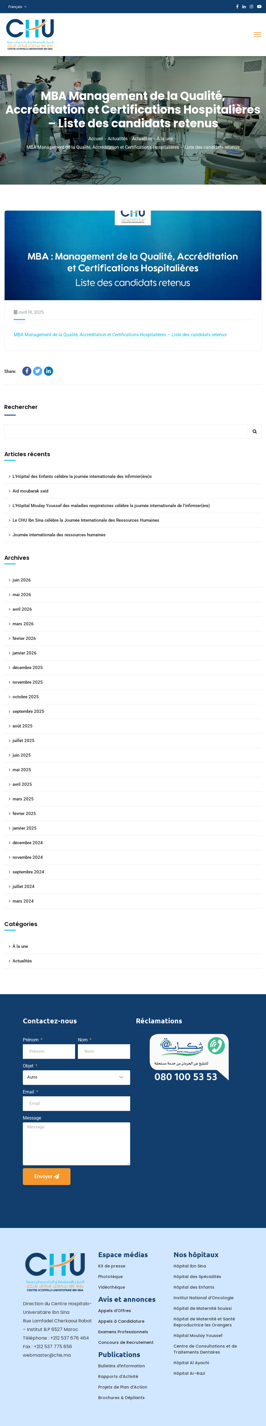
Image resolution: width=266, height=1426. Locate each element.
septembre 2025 (28, 711)
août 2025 (23, 726)
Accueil (95, 138)
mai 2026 (22, 594)
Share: (10, 371)
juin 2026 (22, 580)
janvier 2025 (25, 828)
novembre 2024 (28, 857)
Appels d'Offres (114, 1311)
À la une (165, 138)
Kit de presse (111, 1266)
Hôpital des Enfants (194, 1287)
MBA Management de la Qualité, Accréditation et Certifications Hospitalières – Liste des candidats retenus (120, 334)
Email (29, 1092)
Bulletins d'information (121, 1366)
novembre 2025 (28, 682)
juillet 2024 (24, 886)
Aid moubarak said (30, 491)
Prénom (31, 1040)
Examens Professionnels (123, 1332)
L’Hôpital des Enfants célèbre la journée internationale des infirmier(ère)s (82, 476)
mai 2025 (22, 769)
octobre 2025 (26, 696)
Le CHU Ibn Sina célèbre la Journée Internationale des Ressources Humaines (86, 520)
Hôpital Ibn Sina (190, 1266)
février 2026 (24, 638)
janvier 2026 (25, 653)
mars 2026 (23, 623)
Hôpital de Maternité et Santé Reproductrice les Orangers (204, 1322)
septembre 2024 (28, 872)
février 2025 (24, 813)
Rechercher (21, 407)
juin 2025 (22, 755)
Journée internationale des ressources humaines (59, 534)
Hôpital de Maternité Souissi (202, 1308)
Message (32, 1118)
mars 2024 (23, 901)
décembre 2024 (28, 842)
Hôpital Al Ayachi (191, 1363)
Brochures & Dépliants (121, 1398)
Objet (29, 1066)
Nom (83, 1040)
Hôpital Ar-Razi (189, 1373)
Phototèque (110, 1276)
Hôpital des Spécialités (197, 1276)
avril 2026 (22, 609)
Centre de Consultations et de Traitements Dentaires (205, 1349)
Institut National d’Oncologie (203, 1298)
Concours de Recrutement (126, 1342)
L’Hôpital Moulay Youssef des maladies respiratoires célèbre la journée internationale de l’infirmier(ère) (111, 505)
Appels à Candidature (121, 1321)
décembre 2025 (28, 667)
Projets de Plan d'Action (122, 1387)
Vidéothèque (111, 1287)
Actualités (118, 138)
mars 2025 (23, 799)
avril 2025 (22, 784)
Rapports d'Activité (118, 1376)
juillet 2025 (24, 740)
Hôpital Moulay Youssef (198, 1335)
